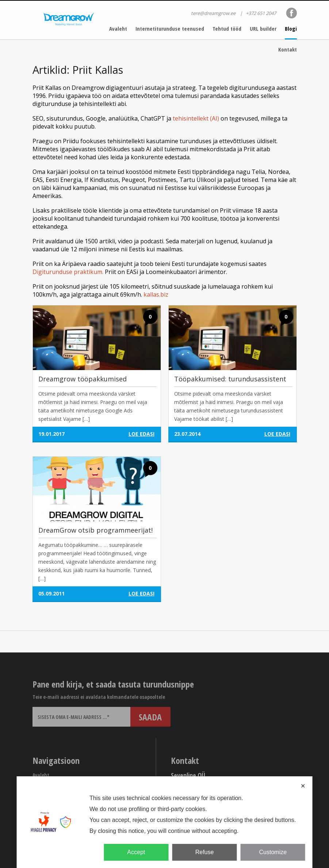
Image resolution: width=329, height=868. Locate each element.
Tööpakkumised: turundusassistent (230, 378)
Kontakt (287, 49)
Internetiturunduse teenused (169, 28)
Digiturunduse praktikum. (67, 272)
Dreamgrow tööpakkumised (82, 378)
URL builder (263, 28)
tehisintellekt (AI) (196, 118)
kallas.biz (156, 294)
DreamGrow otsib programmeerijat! (95, 530)
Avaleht (118, 28)
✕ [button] (303, 786)
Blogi (291, 28)
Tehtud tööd (227, 28)
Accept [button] (136, 852)
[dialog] (164, 822)
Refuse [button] (204, 852)
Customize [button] (273, 852)
